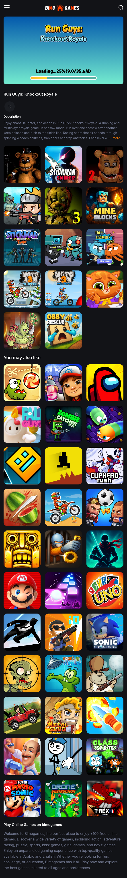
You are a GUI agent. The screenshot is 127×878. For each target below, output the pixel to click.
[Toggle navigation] (7, 7)
